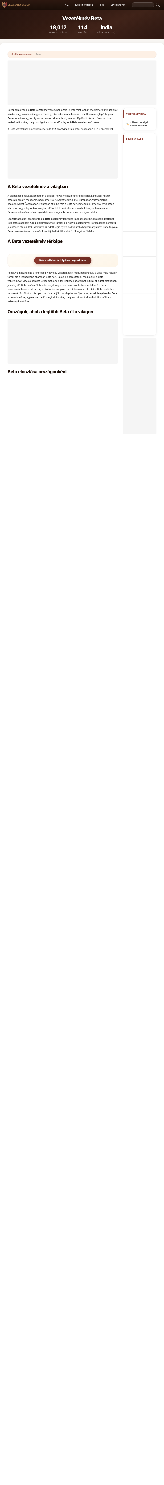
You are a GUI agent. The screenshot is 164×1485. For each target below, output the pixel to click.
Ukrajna (27, 558)
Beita (75, 1185)
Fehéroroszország (33, 565)
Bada (10, 915)
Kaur (41, 896)
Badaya (101, 935)
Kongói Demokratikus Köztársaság (42, 398)
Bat (63, 915)
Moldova (28, 495)
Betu (18, 1185)
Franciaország (31, 550)
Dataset (106, 1375)
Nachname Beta (142, 168)
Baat (33, 935)
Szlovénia (28, 713)
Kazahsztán (29, 690)
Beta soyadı (140, 239)
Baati (40, 935)
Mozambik (29, 760)
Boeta (47, 1170)
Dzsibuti (84, 674)
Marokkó (28, 448)
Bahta (49, 915)
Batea (104, 1193)
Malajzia (84, 620)
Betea (19, 1177)
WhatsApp (28, 1024)
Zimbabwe (29, 390)
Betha (104, 1154)
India (26, 382)
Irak (25, 807)
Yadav (56, 896)
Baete (34, 915)
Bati (74, 1216)
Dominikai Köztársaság (92, 690)
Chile (82, 659)
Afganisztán (30, 651)
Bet (18, 1154)
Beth (74, 1154)
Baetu (41, 915)
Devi (10, 896)
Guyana (27, 768)
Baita (57, 915)
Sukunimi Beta (141, 218)
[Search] (143, 4)
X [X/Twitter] (39, 1024)
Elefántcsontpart (89, 526)
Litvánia (84, 698)
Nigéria (84, 410)
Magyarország (31, 511)
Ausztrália (85, 635)
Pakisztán (28, 581)
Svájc (26, 659)
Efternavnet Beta (142, 211)
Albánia (27, 417)
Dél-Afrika (28, 441)
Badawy (91, 935)
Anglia (83, 487)
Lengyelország (31, 410)
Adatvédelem (123, 1375)
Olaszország (30, 472)
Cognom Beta (141, 181)
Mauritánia (85, 495)
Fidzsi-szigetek (31, 721)
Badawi (81, 935)
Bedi (46, 1201)
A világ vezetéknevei (22, 54)
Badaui (72, 935)
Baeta (26, 915)
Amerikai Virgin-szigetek (93, 768)
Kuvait (26, 682)
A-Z (66, 5)
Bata (68, 915)
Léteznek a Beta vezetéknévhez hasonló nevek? (38, 1012)
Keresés (109, 1252)
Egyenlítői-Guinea (89, 565)
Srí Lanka (28, 698)
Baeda (18, 915)
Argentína (85, 628)
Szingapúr (28, 706)
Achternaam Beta (143, 200)
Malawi (27, 620)
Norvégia (28, 784)
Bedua (75, 1209)
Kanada (27, 487)
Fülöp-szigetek (88, 464)
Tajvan (83, 737)
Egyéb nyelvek (118, 5)
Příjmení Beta (141, 206)
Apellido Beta (141, 147)
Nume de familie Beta (141, 225)
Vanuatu (27, 628)
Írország (27, 799)
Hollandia (85, 643)
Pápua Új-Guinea (89, 441)
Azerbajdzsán (30, 737)
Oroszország (30, 464)
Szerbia (27, 589)
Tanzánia (85, 612)
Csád (82, 604)
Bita (18, 1170)
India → (88, 896)
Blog (101, 5)
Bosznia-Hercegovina (91, 745)
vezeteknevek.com (82, 1362)
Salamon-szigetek (89, 456)
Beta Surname (141, 153)
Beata (47, 1177)
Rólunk (56, 1375)
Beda (47, 1185)
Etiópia (83, 480)
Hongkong (29, 776)
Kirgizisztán (29, 674)
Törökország (30, 612)
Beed (103, 1209)
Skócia (83, 651)
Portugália (85, 417)
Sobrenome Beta (142, 188)
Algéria (83, 542)
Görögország (30, 456)
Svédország (86, 596)
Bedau (47, 1193)
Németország (30, 480)
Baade (18, 935)
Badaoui (54, 935)
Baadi (26, 935)
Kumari (66, 896)
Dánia (26, 542)
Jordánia (84, 823)
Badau (63, 935)
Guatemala (86, 752)
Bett (74, 1162)
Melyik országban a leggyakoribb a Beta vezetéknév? (41, 959)
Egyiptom (85, 390)
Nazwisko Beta (142, 194)
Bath (74, 1201)
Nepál (26, 791)
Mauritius (28, 745)
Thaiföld (27, 635)
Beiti (46, 1216)
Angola (27, 526)
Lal (73, 896)
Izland (26, 667)
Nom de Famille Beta (141, 161)
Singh (17, 896)
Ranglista (70, 1375)
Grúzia (26, 752)
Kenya (26, 425)
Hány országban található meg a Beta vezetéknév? (40, 979)
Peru (82, 799)
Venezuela (85, 760)
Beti (18, 1162)
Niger (26, 534)
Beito (19, 1224)
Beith (19, 1216)
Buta (103, 1170)
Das (34, 896)
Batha (104, 1201)
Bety (74, 1177)
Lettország (85, 558)
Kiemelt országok (84, 5)
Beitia (104, 1216)
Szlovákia (28, 604)
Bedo (47, 1209)
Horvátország (87, 589)
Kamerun (85, 425)
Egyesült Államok (32, 433)
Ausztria (84, 721)
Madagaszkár (87, 713)
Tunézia (27, 729)
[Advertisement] (82, 82)
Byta (103, 1185)
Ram (48, 896)
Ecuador (84, 706)
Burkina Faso (30, 643)
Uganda (84, 519)
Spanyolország (88, 448)
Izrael (83, 573)
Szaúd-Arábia (87, 682)
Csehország (29, 596)
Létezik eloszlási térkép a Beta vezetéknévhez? (38, 1001)
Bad (46, 935)
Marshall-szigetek (89, 503)
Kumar (26, 896)
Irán (25, 503)
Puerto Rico (86, 807)
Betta (103, 1162)
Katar (83, 815)
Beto (46, 1162)
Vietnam (28, 573)
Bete (46, 1154)
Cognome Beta (141, 174)
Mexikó (27, 519)
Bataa (75, 915)
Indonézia (85, 382)
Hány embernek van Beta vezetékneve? (33, 990)
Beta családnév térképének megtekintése (62, 260)
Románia (84, 398)
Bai (79, 896)
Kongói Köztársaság (91, 784)
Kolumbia (85, 511)
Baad (10, 935)
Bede (19, 1201)
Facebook (49, 1024)
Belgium (84, 550)
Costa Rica (29, 815)
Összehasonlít (89, 1375)
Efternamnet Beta (143, 233)
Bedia (19, 1209)
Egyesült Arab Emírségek (93, 472)
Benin (83, 534)
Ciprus (26, 823)
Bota (75, 1170)
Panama (84, 791)
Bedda (75, 1193)
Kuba (82, 667)
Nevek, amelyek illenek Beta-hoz (139, 124)
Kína (82, 581)
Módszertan (39, 1375)
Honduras (85, 776)
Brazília (84, 433)
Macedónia (86, 729)
